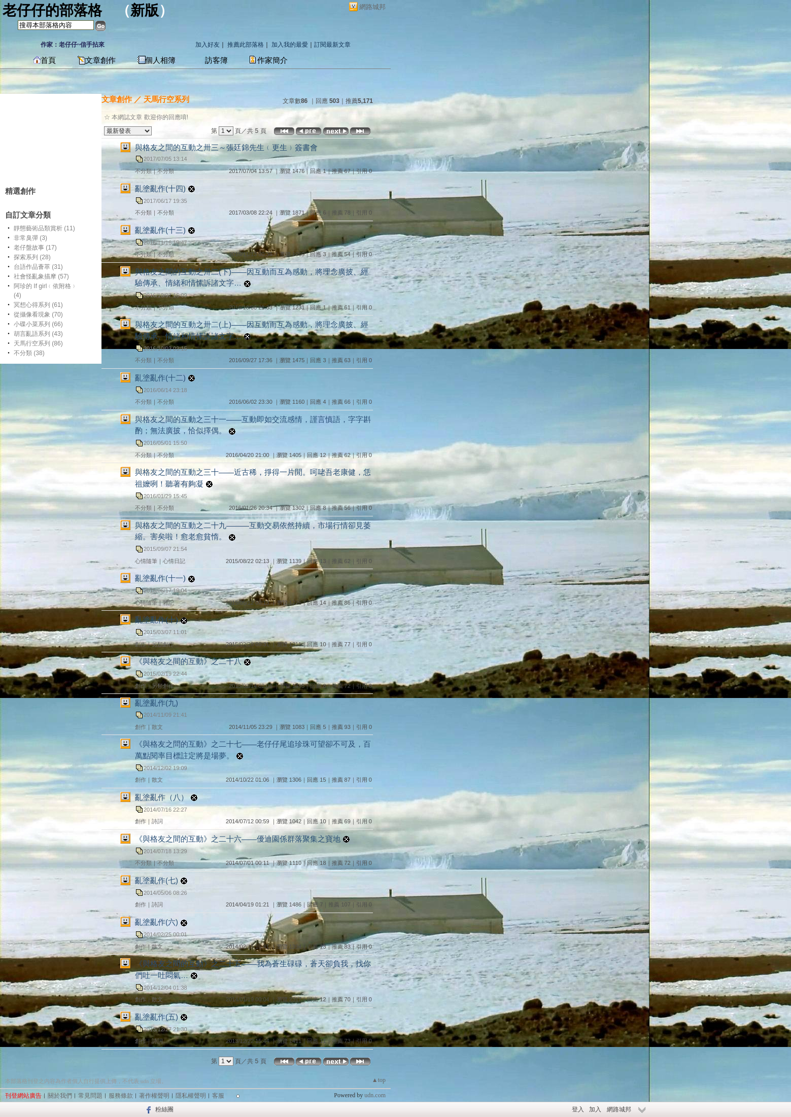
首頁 (48, 60)
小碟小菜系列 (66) (38, 324)
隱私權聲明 (191, 1095)
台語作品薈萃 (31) (38, 266)
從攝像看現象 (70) (38, 314)
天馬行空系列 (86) (38, 343)
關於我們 (60, 1095)
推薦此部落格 (245, 44)
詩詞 (157, 821)
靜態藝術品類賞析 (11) (44, 228)
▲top (379, 1080)
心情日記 (174, 561)
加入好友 (207, 44)
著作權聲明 (154, 1095)
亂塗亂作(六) (156, 922)
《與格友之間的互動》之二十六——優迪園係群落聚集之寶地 (237, 838)
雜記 (168, 603)
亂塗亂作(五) (156, 1017)
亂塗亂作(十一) (160, 578)
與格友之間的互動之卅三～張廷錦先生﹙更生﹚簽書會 (226, 147)
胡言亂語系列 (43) (38, 333)
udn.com (375, 1095)
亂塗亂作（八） (161, 797)
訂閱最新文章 (332, 44)
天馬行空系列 (166, 99)
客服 (218, 1095)
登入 (578, 1109)
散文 (157, 727)
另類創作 (163, 644)
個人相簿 (160, 60)
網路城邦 (372, 7)
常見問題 (90, 1095)
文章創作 (100, 60)
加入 (595, 1109)
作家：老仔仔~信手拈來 (73, 44)
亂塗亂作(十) (156, 619)
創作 (140, 644)
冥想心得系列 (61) (38, 304)
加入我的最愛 (289, 44)
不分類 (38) (29, 353)
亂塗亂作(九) (156, 703)
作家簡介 (272, 60)
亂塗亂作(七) (156, 880)
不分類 (143, 171)
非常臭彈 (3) (30, 237)
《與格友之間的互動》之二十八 (188, 661)
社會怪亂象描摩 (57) (41, 276)
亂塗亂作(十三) (160, 230)
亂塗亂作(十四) (160, 188)
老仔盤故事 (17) (35, 247)
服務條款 (121, 1095)
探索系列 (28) (32, 257)
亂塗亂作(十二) (160, 377)
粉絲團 (164, 1109)
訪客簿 (216, 60)
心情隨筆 (146, 561)
